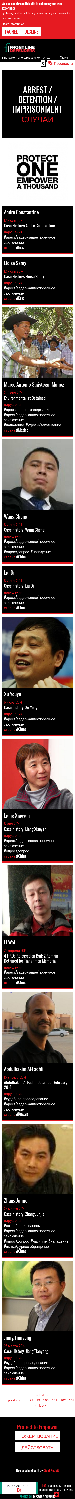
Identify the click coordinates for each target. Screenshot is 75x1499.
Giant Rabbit (51, 1470)
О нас (46, 57)
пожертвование (30, 57)
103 (71, 1400)
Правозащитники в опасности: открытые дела (56, 1487)
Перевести (63, 63)
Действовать (38, 1447)
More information (13, 24)
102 (63, 1400)
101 (54, 1400)
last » (43, 1405)
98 (31, 1400)
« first (40, 1395)
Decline (31, 31)
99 (38, 1400)
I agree (11, 31)
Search (64, 57)
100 (46, 1400)
